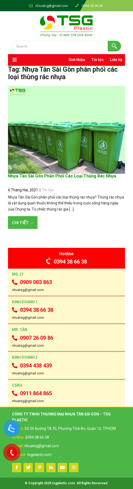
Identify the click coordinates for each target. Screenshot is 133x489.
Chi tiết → (23, 222)
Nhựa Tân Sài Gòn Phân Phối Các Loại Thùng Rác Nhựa (62, 176)
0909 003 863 (32, 282)
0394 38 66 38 (66, 261)
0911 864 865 (32, 393)
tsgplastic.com (39, 454)
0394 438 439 (32, 365)
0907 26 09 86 (32, 338)
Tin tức (97, 60)
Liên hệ (116, 60)
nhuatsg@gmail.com (51, 5)
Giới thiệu (77, 60)
